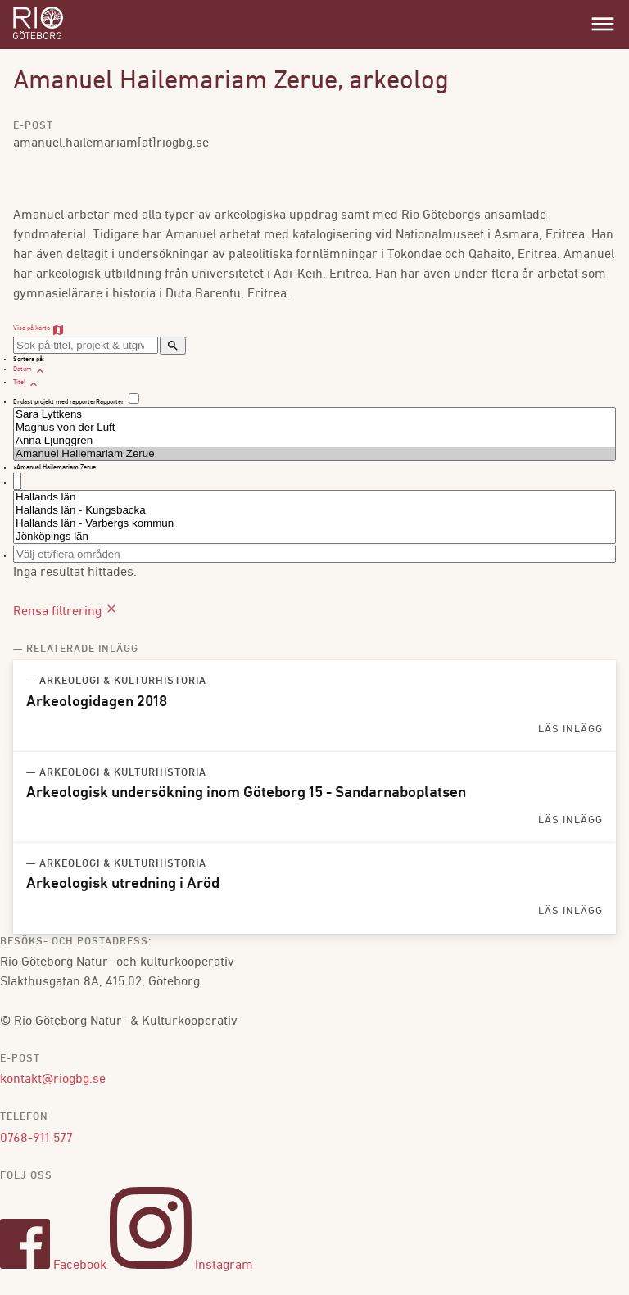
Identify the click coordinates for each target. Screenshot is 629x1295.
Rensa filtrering (65, 611)
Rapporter (110, 402)
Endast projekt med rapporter (54, 402)
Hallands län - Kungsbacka (314, 510)
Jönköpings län (314, 536)
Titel (26, 382)
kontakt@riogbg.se (53, 1079)
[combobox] (314, 476)
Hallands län (314, 497)
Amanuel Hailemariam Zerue (314, 453)
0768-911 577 (36, 1138)
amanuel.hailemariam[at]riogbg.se (111, 143)
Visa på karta (39, 328)
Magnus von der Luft (314, 427)
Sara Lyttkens (314, 414)
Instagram (181, 1265)
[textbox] (17, 481)
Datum (30, 369)
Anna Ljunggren (314, 440)
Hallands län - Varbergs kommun (314, 523)
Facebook (53, 1265)
